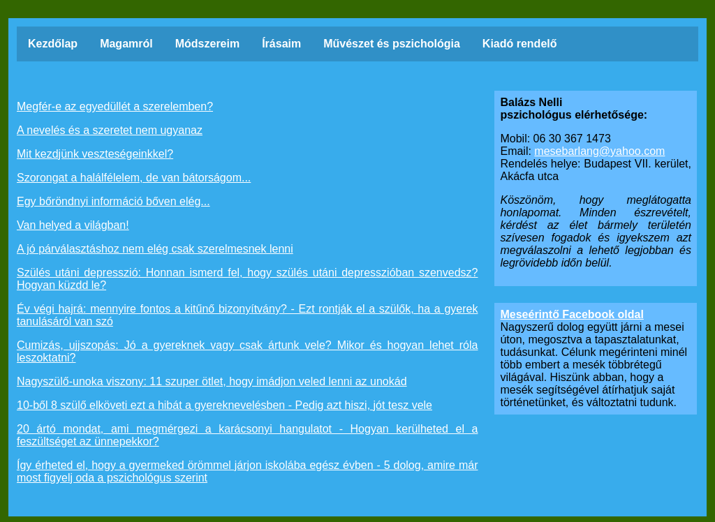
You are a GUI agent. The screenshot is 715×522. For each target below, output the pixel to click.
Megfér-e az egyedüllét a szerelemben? (115, 106)
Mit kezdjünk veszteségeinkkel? (95, 154)
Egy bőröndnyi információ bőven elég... (113, 201)
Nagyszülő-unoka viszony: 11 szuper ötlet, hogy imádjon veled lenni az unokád (212, 381)
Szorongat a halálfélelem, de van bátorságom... (134, 178)
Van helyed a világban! (73, 225)
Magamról (106, 44)
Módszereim (181, 44)
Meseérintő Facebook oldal (571, 314)
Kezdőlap (34, 44)
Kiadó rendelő (488, 44)
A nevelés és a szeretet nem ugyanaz (109, 130)
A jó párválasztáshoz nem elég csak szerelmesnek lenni (155, 249)
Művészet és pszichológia (329, 44)
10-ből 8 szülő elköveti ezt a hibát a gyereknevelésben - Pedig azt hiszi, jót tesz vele (224, 405)
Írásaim (268, 44)
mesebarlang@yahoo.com (599, 151)
